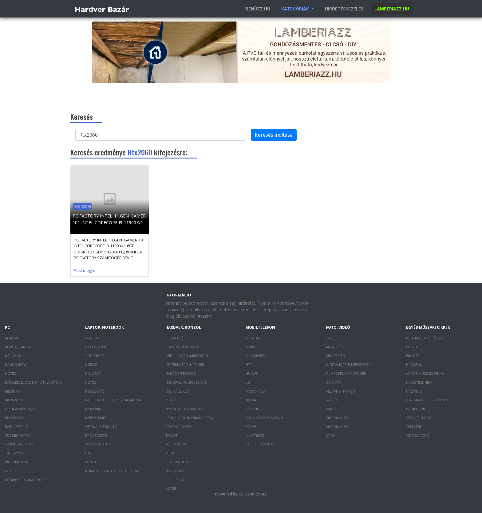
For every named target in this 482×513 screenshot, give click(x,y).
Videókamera (338, 417)
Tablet (171, 435)
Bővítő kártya (18, 347)
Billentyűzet (97, 347)
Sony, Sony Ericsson (264, 417)
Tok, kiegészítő (260, 444)
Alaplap (12, 338)
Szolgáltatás (419, 417)
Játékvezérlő (177, 391)
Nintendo (174, 470)
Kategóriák (295, 9)
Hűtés (10, 373)
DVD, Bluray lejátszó (425, 338)
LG (248, 382)
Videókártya (16, 462)
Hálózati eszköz (180, 373)
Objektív (333, 382)
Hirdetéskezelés (344, 9)
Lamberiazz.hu (391, 9)
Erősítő (413, 355)
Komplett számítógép (25, 479)
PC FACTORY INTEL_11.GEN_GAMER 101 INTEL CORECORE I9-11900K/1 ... (109, 222)
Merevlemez (16, 399)
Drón (331, 435)
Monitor (173, 399)
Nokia (251, 399)
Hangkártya (16, 364)
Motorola (255, 391)
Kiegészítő (95, 391)
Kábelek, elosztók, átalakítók (33, 382)
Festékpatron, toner (184, 364)
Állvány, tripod (340, 391)
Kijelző (91, 364)
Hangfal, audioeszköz (186, 382)
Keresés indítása (274, 134)
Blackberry (256, 355)
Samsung (254, 408)
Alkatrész (255, 435)
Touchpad (94, 355)
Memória (13, 391)
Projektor (415, 408)
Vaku (330, 408)
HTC (249, 364)
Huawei (252, 373)
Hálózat (13, 355)
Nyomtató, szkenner (184, 408)
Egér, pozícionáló (182, 347)
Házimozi (414, 391)
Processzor (16, 417)
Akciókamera (338, 426)
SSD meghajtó (17, 435)
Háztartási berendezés (427, 399)
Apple (251, 347)
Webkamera (175, 444)
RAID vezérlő (16, 426)
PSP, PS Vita (175, 479)
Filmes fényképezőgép (346, 373)
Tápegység (15, 453)
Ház (88, 453)
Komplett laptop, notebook (111, 470)
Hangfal (414, 364)
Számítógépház (19, 444)
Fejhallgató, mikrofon (186, 355)
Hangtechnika (419, 382)
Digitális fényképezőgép (348, 364)
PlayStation (176, 462)
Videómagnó (417, 435)
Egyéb (10, 470)
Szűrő (331, 399)
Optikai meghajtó (21, 408)
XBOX (169, 453)
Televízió (414, 426)
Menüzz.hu (257, 9)
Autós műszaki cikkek (425, 373)
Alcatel (253, 338)
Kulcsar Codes (253, 494)
